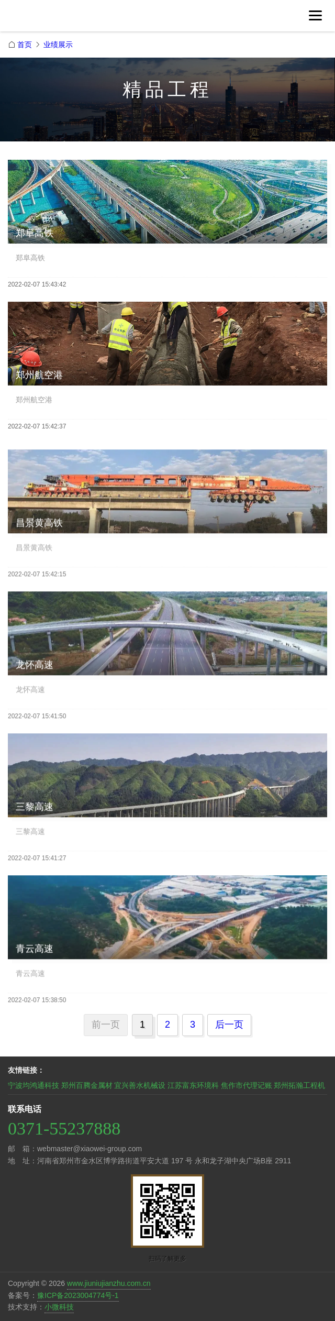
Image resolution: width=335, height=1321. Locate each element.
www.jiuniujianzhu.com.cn (109, 1283)
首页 (24, 44)
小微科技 (59, 1307)
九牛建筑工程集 (81, 19)
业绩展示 (58, 44)
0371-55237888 (64, 1128)
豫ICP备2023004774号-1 (78, 1295)
